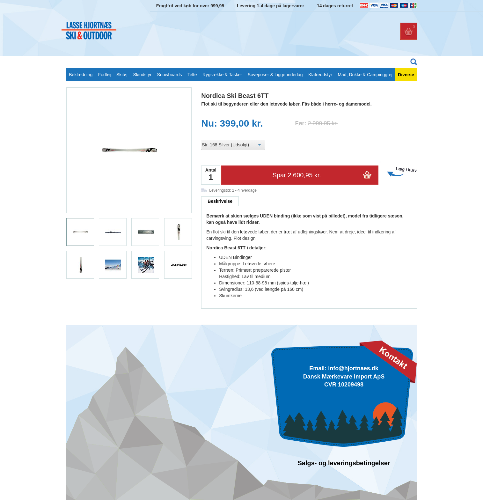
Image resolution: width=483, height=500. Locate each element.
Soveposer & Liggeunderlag (275, 74)
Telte (192, 74)
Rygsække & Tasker (222, 74)
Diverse (406, 74)
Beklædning (80, 74)
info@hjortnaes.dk (353, 368)
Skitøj (122, 74)
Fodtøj (104, 74)
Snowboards (169, 74)
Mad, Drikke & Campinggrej (365, 74)
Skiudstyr (142, 74)
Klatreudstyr (320, 74)
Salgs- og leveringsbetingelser (343, 463)
